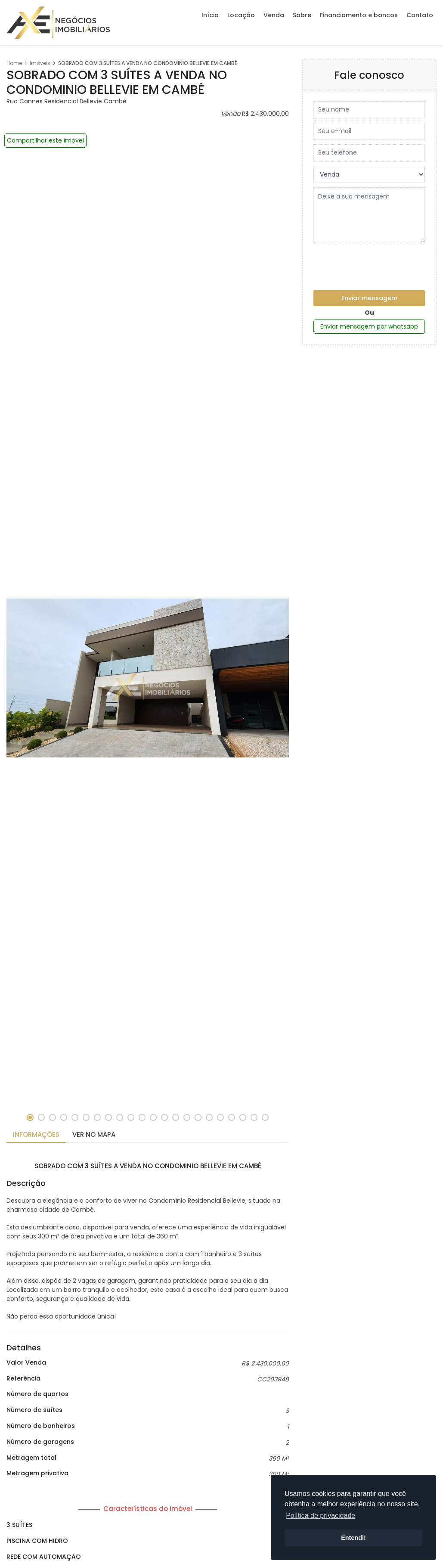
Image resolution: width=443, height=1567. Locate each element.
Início (210, 15)
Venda (273, 15)
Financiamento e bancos (359, 15)
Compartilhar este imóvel (45, 140)
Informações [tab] (36, 1134)
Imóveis (40, 63)
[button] (30, 1117)
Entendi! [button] (353, 1537)
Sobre (302, 15)
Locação (241, 15)
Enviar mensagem (369, 298)
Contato (419, 15)
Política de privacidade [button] (320, 1515)
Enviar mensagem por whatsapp (369, 326)
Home (14, 63)
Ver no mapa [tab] (93, 1134)
